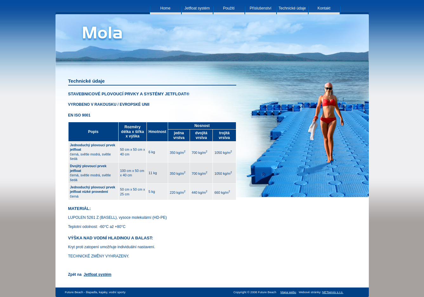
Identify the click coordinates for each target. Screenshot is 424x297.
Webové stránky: (321, 292)
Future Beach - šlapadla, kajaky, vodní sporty (95, 292)
